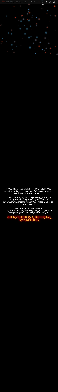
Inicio (4, 2)
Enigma (25, 2)
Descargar (10, 2)
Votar (33, 2)
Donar (18, 2)
